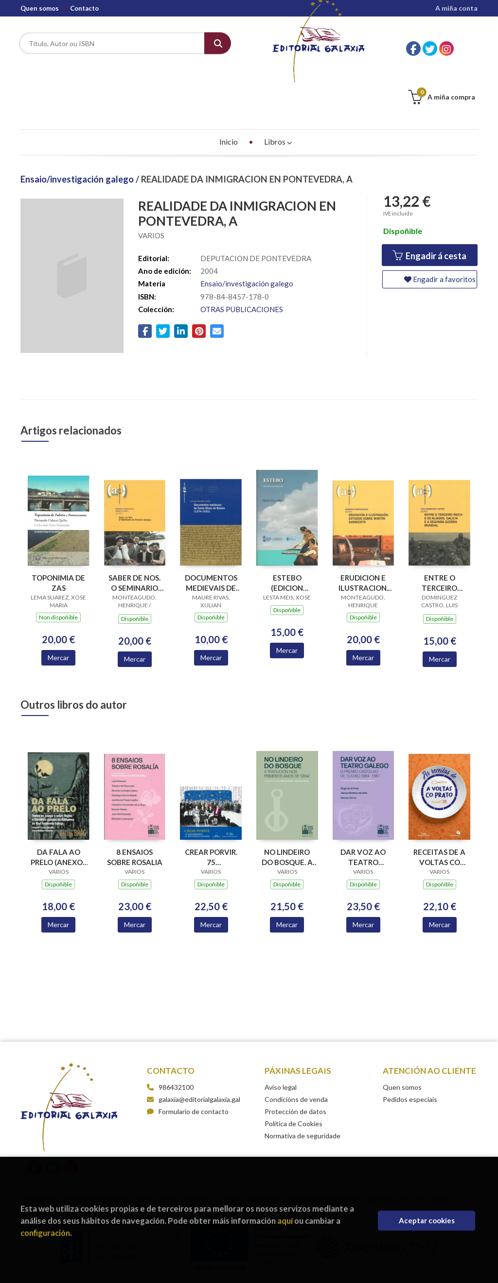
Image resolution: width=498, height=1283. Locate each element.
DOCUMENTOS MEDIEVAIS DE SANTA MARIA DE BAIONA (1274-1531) (211, 534)
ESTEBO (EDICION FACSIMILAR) (287, 534)
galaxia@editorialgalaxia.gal (193, 1051)
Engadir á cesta (429, 207)
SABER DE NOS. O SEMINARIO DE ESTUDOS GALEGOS (134, 534)
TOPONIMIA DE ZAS (58, 534)
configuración (45, 1233)
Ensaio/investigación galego (78, 130)
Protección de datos (295, 1063)
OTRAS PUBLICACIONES (241, 260)
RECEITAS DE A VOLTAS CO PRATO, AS (439, 808)
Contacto (84, 8)
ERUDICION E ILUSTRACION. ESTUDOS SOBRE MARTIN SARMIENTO (363, 534)
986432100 (176, 1038)
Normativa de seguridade (302, 1087)
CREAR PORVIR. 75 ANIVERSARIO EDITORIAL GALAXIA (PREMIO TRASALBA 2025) (211, 808)
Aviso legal (281, 1038)
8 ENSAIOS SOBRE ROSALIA (134, 808)
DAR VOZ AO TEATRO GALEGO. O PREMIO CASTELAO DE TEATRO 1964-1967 (363, 808)
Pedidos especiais (410, 1051)
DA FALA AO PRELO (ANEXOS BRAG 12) (59, 808)
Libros (278, 93)
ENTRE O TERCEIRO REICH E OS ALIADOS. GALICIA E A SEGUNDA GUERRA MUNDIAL (440, 534)
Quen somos (39, 8)
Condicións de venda (296, 1051)
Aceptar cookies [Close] (427, 1220)
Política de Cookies (293, 1075)
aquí (285, 1221)
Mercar (58, 609)
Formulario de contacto (188, 1063)
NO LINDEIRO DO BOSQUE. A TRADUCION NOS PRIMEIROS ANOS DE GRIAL (287, 808)
